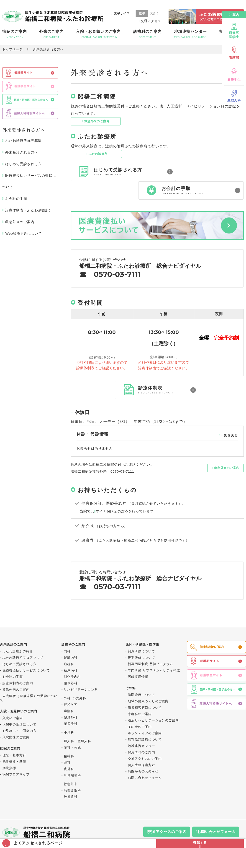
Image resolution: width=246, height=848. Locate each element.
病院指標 (9, 750)
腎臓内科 (70, 640)
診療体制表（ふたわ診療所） (28, 210)
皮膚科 (69, 751)
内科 (67, 633)
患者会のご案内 (139, 696)
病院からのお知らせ (143, 754)
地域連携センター (190, 34)
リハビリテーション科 (81, 672)
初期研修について (141, 633)
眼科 (67, 745)
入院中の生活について (19, 707)
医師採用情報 (138, 659)
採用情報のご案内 (141, 734)
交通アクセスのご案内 (145, 741)
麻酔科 (69, 693)
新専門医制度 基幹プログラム (150, 646)
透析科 (69, 646)
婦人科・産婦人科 (77, 723)
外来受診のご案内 (13, 627)
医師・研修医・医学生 (142, 627)
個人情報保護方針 (141, 747)
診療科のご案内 (147, 34)
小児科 (69, 715)
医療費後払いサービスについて (26, 653)
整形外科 (70, 700)
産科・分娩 (72, 730)
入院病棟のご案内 (16, 719)
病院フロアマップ (16, 757)
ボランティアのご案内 (145, 715)
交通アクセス (151, 21)
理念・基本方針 (14, 737)
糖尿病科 (70, 653)
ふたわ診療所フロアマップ (23, 640)
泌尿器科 (70, 706)
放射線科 (70, 779)
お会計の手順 (16, 198)
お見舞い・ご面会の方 (19, 713)
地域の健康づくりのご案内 (148, 683)
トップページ (12, 49)
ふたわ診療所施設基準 (23, 141)
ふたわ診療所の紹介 (18, 633)
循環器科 (70, 665)
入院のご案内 (13, 700)
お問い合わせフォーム (145, 760)
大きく (154, 13)
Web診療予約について (23, 233)
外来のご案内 (51, 34)
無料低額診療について (145, 722)
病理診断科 (72, 773)
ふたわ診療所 (98, 154)
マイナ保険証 (106, 494)
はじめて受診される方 (23, 164)
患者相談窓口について (145, 690)
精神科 (69, 738)
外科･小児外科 (75, 680)
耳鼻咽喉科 (72, 758)
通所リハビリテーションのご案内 (153, 703)
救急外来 (70, 766)
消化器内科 (72, 659)
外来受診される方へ (21, 152)
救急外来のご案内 (97, 121)
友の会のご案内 (139, 709)
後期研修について (141, 640)
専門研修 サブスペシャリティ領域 (154, 653)
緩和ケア (70, 687)
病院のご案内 (14, 34)
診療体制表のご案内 (18, 665)
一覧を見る (229, 417)
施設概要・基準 (14, 744)
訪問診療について (141, 677)
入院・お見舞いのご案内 (98, 34)
